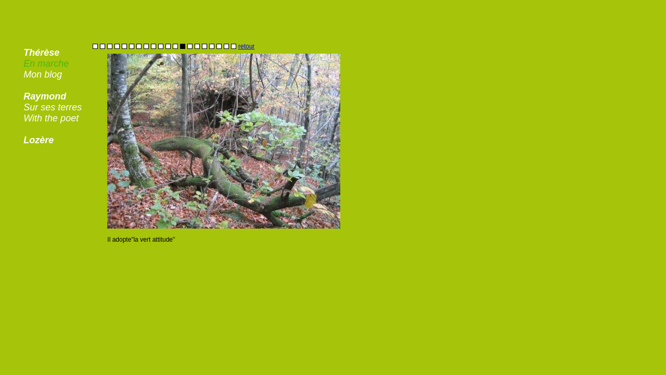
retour (246, 46)
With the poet (51, 118)
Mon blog (42, 74)
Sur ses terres (52, 107)
